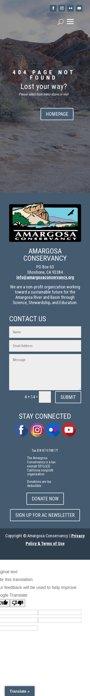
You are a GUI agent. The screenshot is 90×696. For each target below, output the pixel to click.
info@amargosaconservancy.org (45, 277)
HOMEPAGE (57, 114)
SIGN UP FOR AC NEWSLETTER (45, 515)
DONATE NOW (45, 499)
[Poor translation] (17, 603)
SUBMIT (68, 397)
